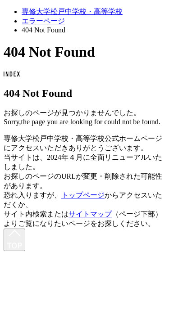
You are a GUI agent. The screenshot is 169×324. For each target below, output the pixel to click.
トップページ (83, 195)
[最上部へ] (14, 240)
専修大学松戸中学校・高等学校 (72, 11)
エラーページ (43, 21)
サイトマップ (90, 214)
